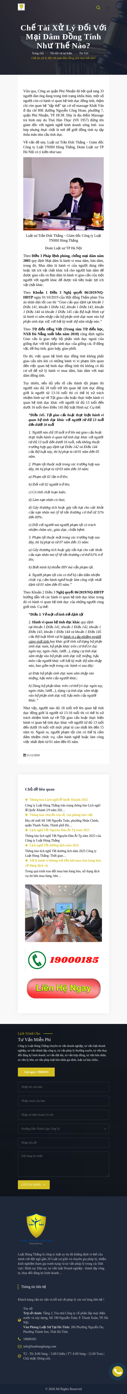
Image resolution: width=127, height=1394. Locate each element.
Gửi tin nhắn (31, 1184)
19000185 (29, 1339)
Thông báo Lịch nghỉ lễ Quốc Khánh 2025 (56, 799)
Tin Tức (84, 53)
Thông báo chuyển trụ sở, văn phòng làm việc (59, 815)
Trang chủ (38, 53)
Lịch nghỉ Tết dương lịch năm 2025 (52, 845)
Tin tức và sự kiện (61, 53)
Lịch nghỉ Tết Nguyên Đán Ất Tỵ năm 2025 (57, 830)
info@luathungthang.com (39, 1346)
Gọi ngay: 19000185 (36, 1071)
